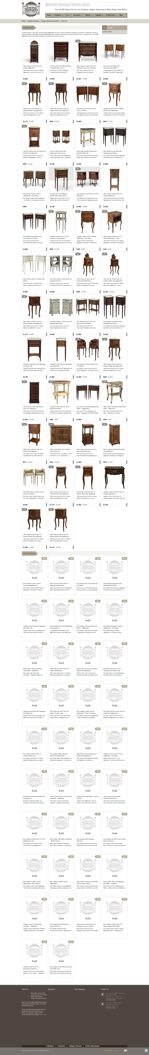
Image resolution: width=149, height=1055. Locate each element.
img (26, 995)
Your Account (65, 4)
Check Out (77, 4)
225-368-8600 (111, 1000)
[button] (58, 15)
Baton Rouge (111, 9)
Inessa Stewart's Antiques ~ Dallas (114, 1002)
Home (24, 21)
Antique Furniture (33, 21)
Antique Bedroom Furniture (50, 21)
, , (112, 1006)
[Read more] (43, 1014)
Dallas (123, 9)
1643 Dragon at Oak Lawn (112, 1004)
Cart (110, 27)
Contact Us (105, 989)
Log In (87, 4)
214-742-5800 (110, 1008)
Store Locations (52, 4)
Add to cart (46, 78)
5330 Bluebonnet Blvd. (111, 995)
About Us (25, 989)
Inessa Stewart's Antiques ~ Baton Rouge (115, 993)
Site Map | (116, 1050)
